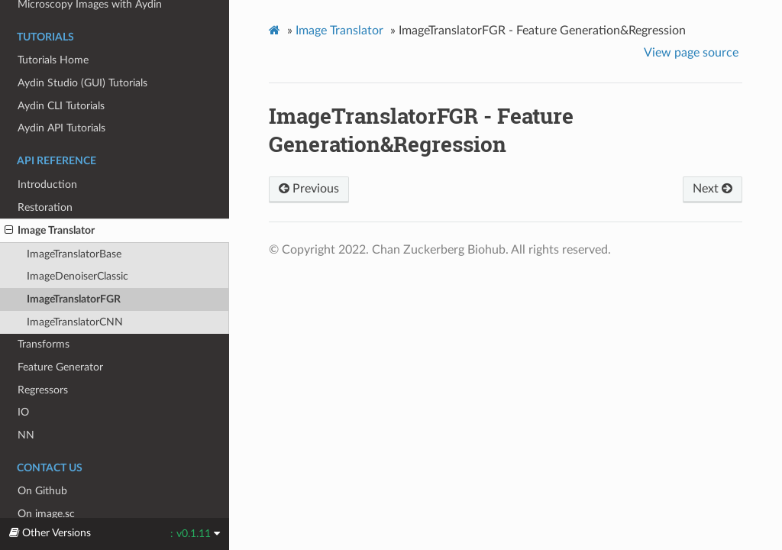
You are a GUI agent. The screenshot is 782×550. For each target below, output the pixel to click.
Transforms (43, 344)
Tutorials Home (53, 60)
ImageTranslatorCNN (75, 322)
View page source (691, 53)
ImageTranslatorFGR (74, 299)
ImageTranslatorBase (74, 254)
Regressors (43, 390)
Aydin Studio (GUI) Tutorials (82, 83)
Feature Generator (60, 367)
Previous (309, 189)
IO (23, 412)
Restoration (45, 207)
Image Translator (50, 231)
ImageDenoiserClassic (77, 276)
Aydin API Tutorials (61, 128)
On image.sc (46, 513)
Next (712, 189)
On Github (42, 491)
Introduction (47, 184)
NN (26, 435)
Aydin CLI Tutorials (61, 106)
